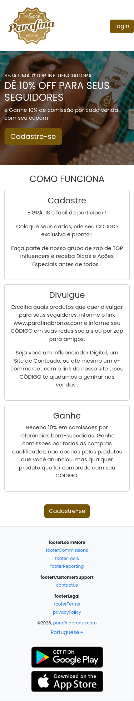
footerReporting (67, 566)
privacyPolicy (67, 612)
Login (121, 26)
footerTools (67, 558)
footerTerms (67, 604)
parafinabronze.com (74, 623)
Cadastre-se (33, 136)
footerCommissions (67, 550)
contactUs (67, 585)
